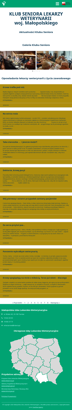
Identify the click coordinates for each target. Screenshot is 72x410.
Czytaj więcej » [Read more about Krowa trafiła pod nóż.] (7, 100)
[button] (57, 4)
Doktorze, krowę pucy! (14, 170)
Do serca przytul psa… (14, 225)
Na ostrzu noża (10, 113)
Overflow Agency (38, 407)
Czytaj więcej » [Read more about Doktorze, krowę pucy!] (7, 185)
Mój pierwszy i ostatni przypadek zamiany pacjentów (30, 198)
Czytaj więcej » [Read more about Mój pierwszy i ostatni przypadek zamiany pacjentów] (7, 211)
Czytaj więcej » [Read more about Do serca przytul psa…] (7, 238)
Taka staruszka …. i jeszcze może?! (20, 142)
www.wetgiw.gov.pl (8, 386)
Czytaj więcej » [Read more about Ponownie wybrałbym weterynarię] (7, 264)
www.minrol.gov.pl (8, 391)
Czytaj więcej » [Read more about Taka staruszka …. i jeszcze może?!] (7, 157)
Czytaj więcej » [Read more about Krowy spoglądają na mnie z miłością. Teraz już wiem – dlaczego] (7, 291)
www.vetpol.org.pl (8, 381)
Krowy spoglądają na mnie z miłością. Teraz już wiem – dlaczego (35, 277)
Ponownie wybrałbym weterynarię (20, 251)
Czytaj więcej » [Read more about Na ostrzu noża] (7, 128)
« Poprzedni (17, 303)
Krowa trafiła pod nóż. (14, 87)
